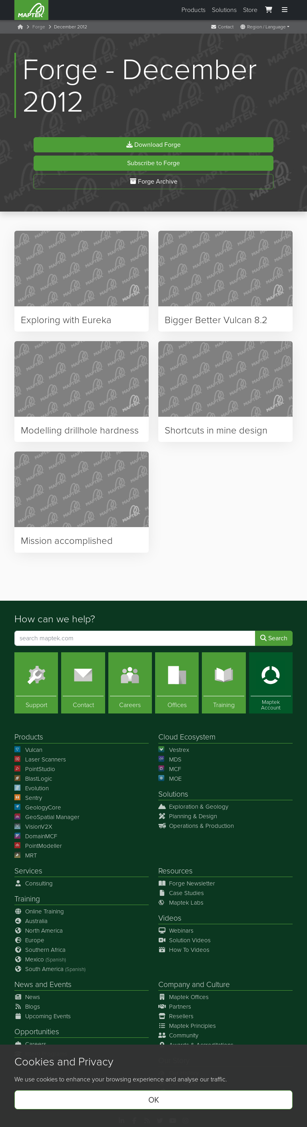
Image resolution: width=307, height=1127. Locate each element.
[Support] (36, 682)
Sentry (28, 797)
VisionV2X (33, 826)
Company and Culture (194, 984)
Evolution (31, 788)
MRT (25, 855)
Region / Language (263, 26)
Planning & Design (187, 816)
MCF (169, 769)
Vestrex (173, 749)
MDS (169, 759)
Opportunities (36, 1031)
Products (193, 9)
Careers (30, 1044)
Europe (29, 940)
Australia (31, 921)
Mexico (40, 959)
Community (178, 1035)
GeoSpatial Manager (47, 817)
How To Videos (183, 949)
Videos (169, 918)
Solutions (224, 9)
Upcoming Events (42, 1016)
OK (153, 1100)
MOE (169, 778)
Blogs (27, 1006)
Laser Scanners (40, 759)
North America (38, 930)
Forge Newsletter (186, 883)
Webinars (175, 930)
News (23, 984)
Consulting (33, 883)
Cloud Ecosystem (186, 737)
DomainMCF (35, 836)
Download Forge (153, 147)
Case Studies (181, 893)
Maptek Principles (187, 1025)
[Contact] (83, 682)
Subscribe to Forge (153, 165)
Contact (222, 26)
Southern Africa (40, 949)
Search (273, 638)
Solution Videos (184, 940)
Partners (174, 1006)
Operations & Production (196, 825)
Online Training (39, 911)
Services (28, 871)
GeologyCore (37, 807)
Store (250, 9)
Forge (38, 26)
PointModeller (38, 845)
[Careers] (130, 682)
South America (50, 969)
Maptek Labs (180, 902)
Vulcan (28, 749)
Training (27, 899)
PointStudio (34, 769)
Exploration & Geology (193, 806)
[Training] (223, 682)
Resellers (175, 1016)
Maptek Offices (183, 997)
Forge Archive (153, 183)
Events (61, 984)
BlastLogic (33, 778)
